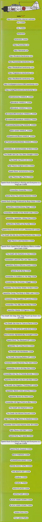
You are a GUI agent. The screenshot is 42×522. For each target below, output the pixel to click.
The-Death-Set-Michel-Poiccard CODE (21, 413)
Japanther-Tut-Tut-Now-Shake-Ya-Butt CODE (21, 288)
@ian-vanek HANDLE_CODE (21, 131)
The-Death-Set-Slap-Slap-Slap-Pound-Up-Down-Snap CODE (21, 317)
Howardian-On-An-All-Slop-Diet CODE (21, 368)
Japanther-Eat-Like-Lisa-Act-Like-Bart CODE (21, 380)
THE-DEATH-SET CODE (21, 471)
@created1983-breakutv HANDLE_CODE (21, 114)
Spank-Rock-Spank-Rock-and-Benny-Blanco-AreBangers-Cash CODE (21, 247)
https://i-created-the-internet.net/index (21, 19)
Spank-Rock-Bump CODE (21, 271)
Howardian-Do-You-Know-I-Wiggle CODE (21, 282)
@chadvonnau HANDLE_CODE (21, 97)
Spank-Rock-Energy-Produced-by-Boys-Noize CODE (21, 201)
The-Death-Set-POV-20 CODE (21, 160)
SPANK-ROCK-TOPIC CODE (21, 466)
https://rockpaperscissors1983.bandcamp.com (21, 84)
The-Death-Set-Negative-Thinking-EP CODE (21, 385)
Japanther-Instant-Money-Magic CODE (21, 207)
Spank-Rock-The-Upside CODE (21, 436)
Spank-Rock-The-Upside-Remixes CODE (21, 196)
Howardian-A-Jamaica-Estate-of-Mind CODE (21, 149)
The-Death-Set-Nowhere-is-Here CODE (21, 254)
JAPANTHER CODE (21, 494)
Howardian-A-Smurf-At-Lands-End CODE (21, 329)
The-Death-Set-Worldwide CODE (21, 351)
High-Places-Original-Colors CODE (21, 166)
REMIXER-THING (21, 39)
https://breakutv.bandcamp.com (21, 56)
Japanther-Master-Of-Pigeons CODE (21, 310)
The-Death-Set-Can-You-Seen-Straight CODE (21, 154)
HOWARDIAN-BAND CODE (20, 460)
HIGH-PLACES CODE (21, 488)
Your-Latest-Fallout (21, 518)
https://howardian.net (21, 45)
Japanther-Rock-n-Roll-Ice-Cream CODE (21, 265)
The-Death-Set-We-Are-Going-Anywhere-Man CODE (21, 235)
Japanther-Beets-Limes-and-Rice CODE (21, 391)
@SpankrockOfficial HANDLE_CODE (21, 136)
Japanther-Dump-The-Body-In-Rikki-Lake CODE (21, 293)
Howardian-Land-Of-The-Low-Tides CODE (21, 259)
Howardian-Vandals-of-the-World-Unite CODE (21, 213)
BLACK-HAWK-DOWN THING (21, 505)
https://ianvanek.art (21, 50)
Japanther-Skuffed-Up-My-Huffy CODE (21, 224)
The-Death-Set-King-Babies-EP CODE (21, 357)
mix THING (21, 28)
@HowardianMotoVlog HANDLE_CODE (21, 125)
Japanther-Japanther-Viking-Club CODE (21, 218)
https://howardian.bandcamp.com (21, 62)
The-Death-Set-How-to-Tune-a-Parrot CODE (21, 323)
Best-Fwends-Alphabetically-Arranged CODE (21, 335)
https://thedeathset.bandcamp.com (21, 67)
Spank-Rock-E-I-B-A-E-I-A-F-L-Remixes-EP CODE (21, 229)
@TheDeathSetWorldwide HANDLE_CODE (21, 142)
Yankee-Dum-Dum (21, 512)
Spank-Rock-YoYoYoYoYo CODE (21, 171)
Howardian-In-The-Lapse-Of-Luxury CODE (21, 299)
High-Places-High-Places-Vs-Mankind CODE (21, 419)
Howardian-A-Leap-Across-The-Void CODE (21, 363)
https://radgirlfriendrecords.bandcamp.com (21, 90)
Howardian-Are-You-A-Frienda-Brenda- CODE (21, 374)
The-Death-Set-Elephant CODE (21, 408)
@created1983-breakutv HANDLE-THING (21, 119)
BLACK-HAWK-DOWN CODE (21, 500)
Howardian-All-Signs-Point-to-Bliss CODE (21, 402)
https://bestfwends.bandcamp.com (21, 79)
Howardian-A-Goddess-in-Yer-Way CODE (21, 276)
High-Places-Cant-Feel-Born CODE (21, 241)
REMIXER (21, 34)
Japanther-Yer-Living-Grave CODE (21, 346)
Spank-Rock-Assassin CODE (21, 449)
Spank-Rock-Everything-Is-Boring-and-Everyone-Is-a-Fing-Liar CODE (21, 183)
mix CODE (21, 22)
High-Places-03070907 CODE (21, 430)
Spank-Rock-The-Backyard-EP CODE (21, 340)
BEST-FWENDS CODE (21, 455)
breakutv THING (21, 483)
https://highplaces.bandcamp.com (21, 73)
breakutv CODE (21, 477)
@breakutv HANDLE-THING (21, 108)
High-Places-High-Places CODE (21, 177)
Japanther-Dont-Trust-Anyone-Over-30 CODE (21, 425)
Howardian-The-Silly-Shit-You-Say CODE (21, 305)
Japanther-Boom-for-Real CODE (21, 396)
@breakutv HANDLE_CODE (21, 102)
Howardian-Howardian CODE (21, 190)
